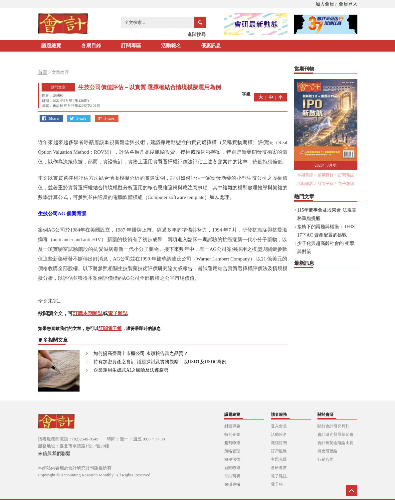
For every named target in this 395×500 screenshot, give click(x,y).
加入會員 (324, 4)
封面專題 (232, 426)
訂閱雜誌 (346, 175)
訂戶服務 (279, 451)
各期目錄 (91, 45)
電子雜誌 (118, 313)
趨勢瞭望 (232, 442)
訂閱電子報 (110, 328)
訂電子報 (326, 183)
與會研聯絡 (327, 451)
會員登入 (348, 4)
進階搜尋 (196, 34)
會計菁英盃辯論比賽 (335, 442)
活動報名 (171, 45)
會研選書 (279, 467)
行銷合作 (325, 459)
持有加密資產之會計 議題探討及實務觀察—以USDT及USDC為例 (160, 361)
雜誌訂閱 (279, 442)
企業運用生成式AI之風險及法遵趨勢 (131, 370)
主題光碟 (279, 459)
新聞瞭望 (232, 467)
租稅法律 (232, 459)
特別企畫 (232, 434)
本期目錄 (305, 175)
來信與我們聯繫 (54, 453)
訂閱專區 (131, 45)
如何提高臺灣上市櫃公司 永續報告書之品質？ (141, 353)
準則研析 (232, 476)
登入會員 (279, 426)
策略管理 (232, 451)
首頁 (42, 72)
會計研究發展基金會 (335, 434)
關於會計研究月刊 (333, 426)
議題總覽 (51, 45)
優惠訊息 (211, 45)
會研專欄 (232, 484)
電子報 (277, 484)
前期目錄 (326, 175)
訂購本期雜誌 (88, 313)
